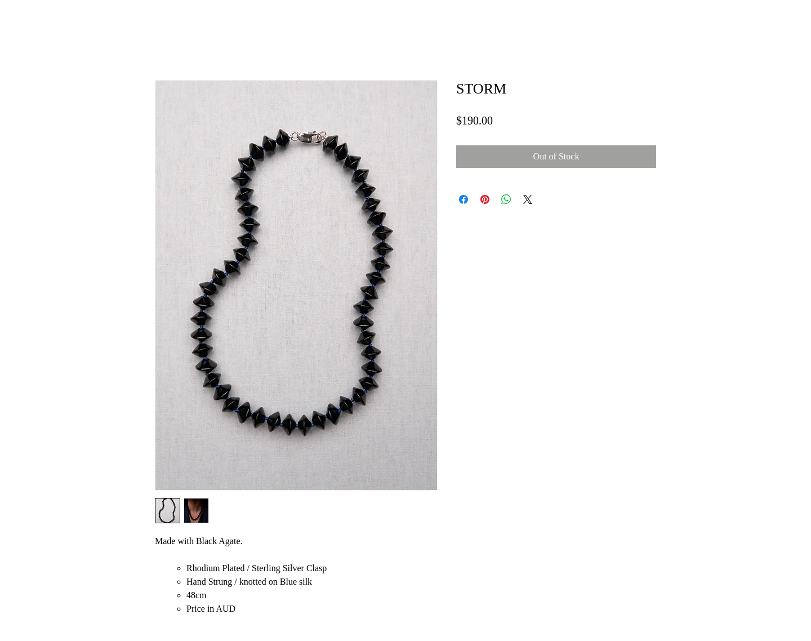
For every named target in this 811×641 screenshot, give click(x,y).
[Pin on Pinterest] (485, 199)
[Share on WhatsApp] (506, 199)
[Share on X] (527, 199)
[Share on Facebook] (463, 199)
